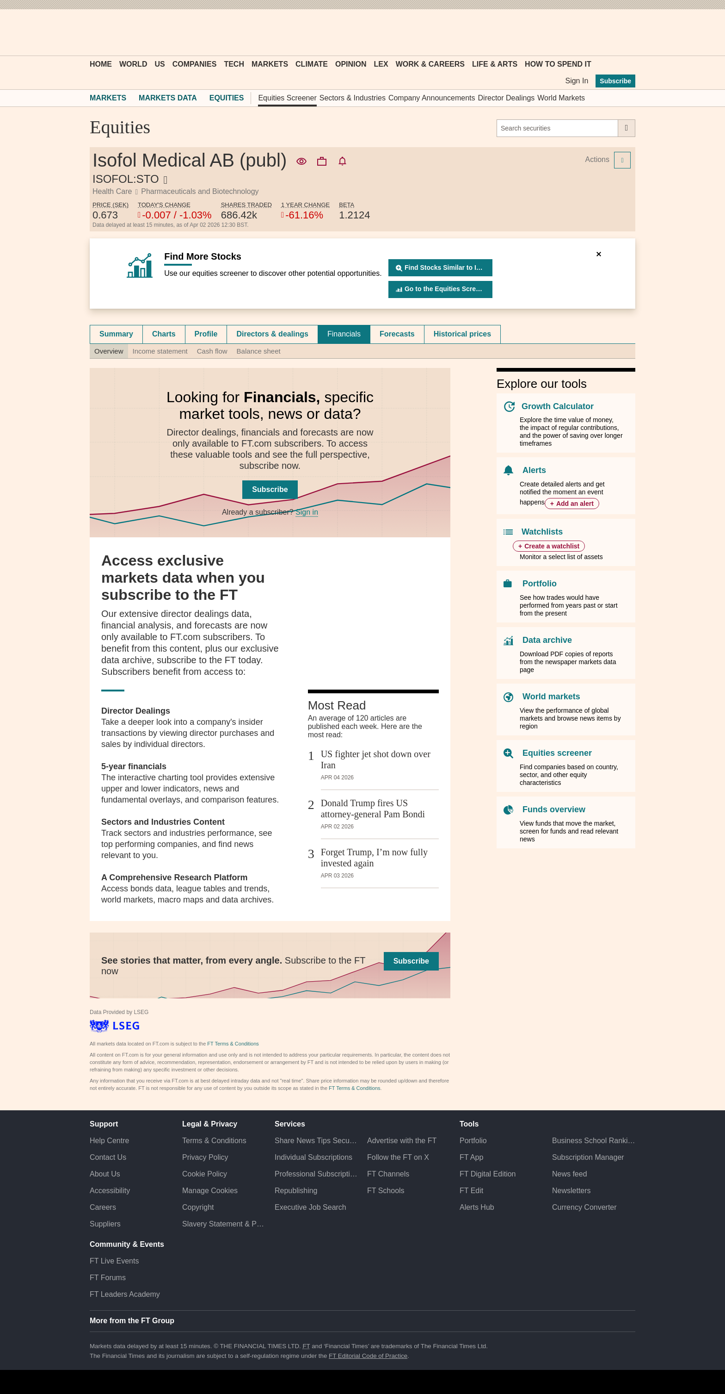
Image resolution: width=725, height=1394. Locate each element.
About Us (105, 1174)
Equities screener (557, 753)
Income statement (160, 351)
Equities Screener (287, 98)
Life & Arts (494, 64)
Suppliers (105, 1224)
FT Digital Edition (488, 1174)
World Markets (561, 98)
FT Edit (471, 1191)
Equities (226, 98)
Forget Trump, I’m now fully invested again (374, 857)
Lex (381, 64)
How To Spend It (558, 64)
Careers (103, 1207)
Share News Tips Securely (316, 1141)
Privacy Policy (205, 1157)
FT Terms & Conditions (232, 1043)
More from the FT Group (132, 1321)
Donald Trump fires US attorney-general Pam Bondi (373, 808)
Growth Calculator (558, 406)
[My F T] (623, 32)
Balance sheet (259, 351)
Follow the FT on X (398, 1157)
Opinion (351, 64)
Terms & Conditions (214, 1141)
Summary (116, 334)
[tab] (116, 334)
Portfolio (539, 583)
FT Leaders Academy (125, 1294)
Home (101, 64)
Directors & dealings (272, 334)
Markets (270, 64)
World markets (551, 696)
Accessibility (110, 1191)
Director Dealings (506, 98)
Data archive (547, 640)
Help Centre (109, 1141)
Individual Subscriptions (313, 1157)
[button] (94, 32)
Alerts (534, 470)
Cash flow (212, 351)
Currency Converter (584, 1207)
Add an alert (575, 503)
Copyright (198, 1207)
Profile (206, 334)
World (133, 64)
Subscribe (615, 81)
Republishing (296, 1191)
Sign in (306, 512)
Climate (311, 64)
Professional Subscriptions (316, 1174)
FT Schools (386, 1191)
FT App (471, 1157)
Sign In (576, 81)
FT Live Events (114, 1261)
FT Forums (108, 1278)
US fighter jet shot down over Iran (375, 759)
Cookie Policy (204, 1174)
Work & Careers (430, 64)
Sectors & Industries (352, 98)
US (159, 64)
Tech (234, 64)
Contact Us (108, 1157)
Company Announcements (431, 98)
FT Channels (388, 1174)
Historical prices (463, 334)
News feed (569, 1174)
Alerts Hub (477, 1207)
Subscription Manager (588, 1157)
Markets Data (168, 98)
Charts (164, 334)
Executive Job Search (310, 1207)
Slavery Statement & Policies (223, 1224)
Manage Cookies (210, 1191)
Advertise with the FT (401, 1141)
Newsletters (571, 1191)
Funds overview (553, 809)
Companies (194, 64)
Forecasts (397, 334)
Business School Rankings (593, 1141)
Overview (108, 351)
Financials (344, 334)
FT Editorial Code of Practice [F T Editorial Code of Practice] (368, 1355)
